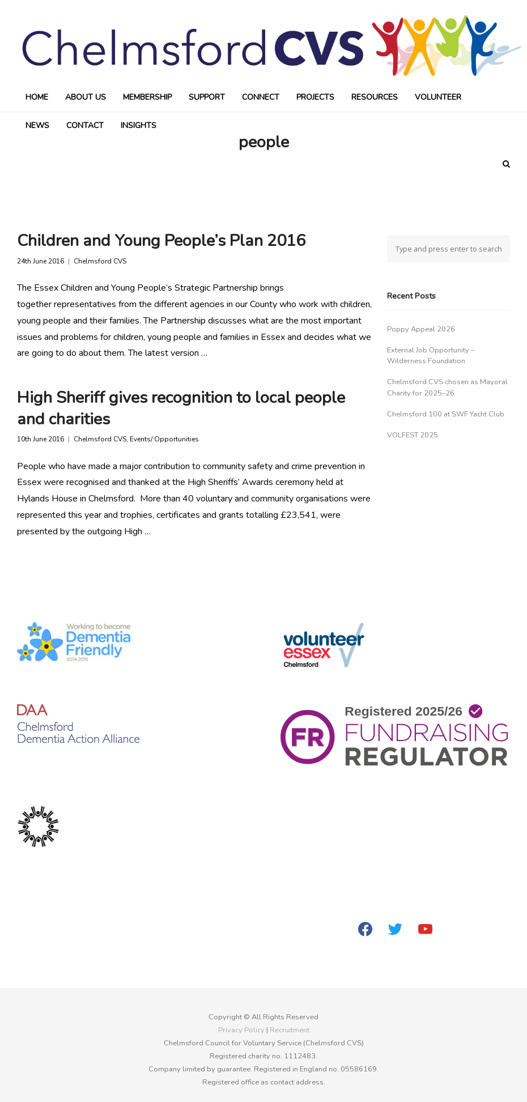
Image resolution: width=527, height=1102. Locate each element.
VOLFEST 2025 (412, 435)
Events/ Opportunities (164, 439)
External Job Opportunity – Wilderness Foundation (430, 355)
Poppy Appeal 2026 (421, 329)
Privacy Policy (241, 1030)
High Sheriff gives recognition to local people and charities (181, 407)
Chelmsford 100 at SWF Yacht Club (445, 414)
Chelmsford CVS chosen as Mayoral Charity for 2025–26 (447, 387)
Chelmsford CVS (100, 261)
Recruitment (289, 1030)
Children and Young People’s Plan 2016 (161, 240)
